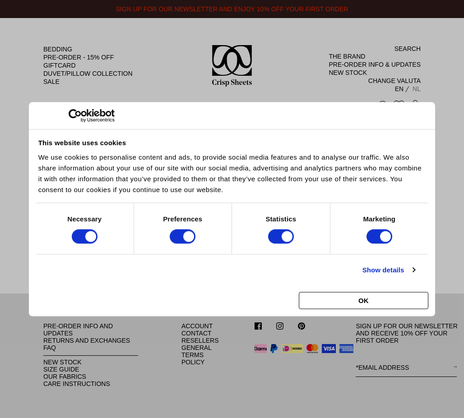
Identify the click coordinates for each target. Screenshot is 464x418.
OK (363, 300)
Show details (383, 270)
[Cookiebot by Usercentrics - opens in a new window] (75, 115)
